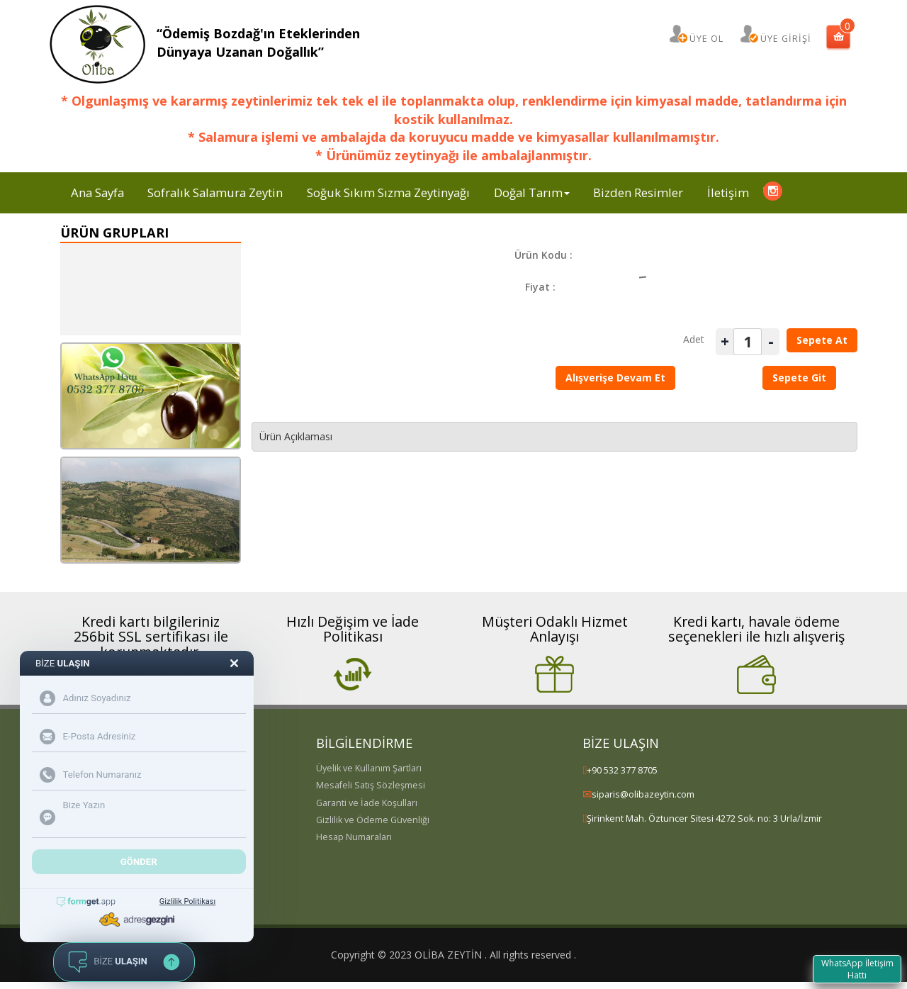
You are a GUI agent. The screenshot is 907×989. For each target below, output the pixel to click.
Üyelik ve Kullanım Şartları (369, 768)
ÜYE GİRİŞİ (785, 39)
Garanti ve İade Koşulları (366, 803)
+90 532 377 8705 (622, 770)
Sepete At (821, 340)
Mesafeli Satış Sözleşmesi (370, 785)
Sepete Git (799, 377)
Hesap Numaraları (354, 837)
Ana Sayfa (97, 192)
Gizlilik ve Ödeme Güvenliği (372, 820)
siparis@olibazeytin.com (643, 794)
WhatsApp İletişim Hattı (857, 968)
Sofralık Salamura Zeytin (215, 192)
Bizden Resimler (638, 192)
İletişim (728, 192)
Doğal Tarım (532, 192)
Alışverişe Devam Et (615, 377)
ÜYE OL (706, 39)
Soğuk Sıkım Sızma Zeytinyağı (388, 192)
